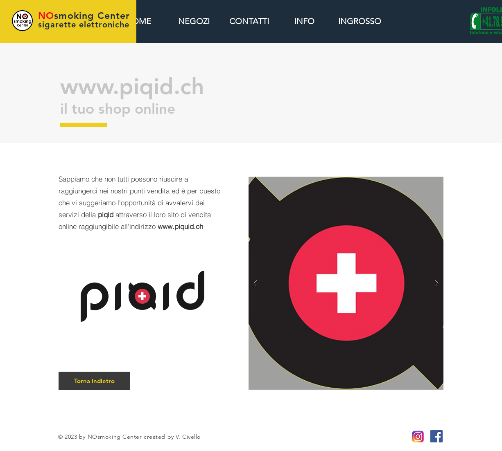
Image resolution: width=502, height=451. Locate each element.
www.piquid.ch (180, 226)
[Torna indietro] (94, 381)
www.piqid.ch (132, 86)
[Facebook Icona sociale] (436, 436)
